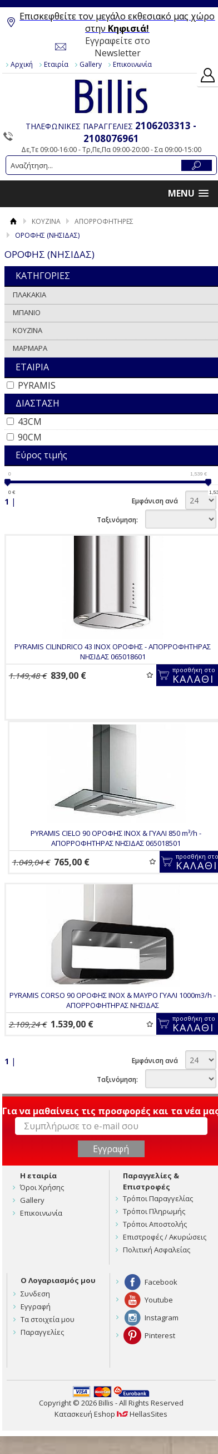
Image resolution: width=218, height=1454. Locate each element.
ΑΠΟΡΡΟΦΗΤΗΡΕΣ (104, 221)
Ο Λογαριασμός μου (58, 1280)
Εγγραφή (36, 1306)
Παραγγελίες (42, 1332)
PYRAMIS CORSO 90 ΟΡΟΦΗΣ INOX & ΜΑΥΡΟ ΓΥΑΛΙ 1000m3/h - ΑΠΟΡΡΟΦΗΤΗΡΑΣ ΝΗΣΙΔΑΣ (112, 1000)
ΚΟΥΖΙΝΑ (46, 221)
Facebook (161, 1282)
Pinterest (160, 1335)
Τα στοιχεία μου (48, 1319)
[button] (188, 193)
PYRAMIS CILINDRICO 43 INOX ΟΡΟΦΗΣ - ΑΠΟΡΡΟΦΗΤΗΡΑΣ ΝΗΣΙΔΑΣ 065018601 (112, 652)
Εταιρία (56, 64)
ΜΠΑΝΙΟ (27, 312)
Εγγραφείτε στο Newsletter (117, 47)
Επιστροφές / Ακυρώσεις (164, 1237)
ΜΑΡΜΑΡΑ (30, 348)
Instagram (162, 1318)
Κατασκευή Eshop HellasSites (110, 1414)
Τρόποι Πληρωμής (154, 1211)
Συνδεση (35, 1294)
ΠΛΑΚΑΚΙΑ (29, 295)
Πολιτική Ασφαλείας (156, 1250)
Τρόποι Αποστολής (155, 1224)
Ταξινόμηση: (117, 520)
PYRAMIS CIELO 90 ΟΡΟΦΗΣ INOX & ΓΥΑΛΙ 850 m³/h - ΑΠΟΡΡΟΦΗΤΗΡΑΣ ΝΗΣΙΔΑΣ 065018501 (116, 838)
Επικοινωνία (132, 64)
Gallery (91, 64)
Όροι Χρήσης (42, 1187)
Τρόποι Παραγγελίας (158, 1198)
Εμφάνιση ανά (155, 501)
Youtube (159, 1300)
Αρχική (22, 64)
